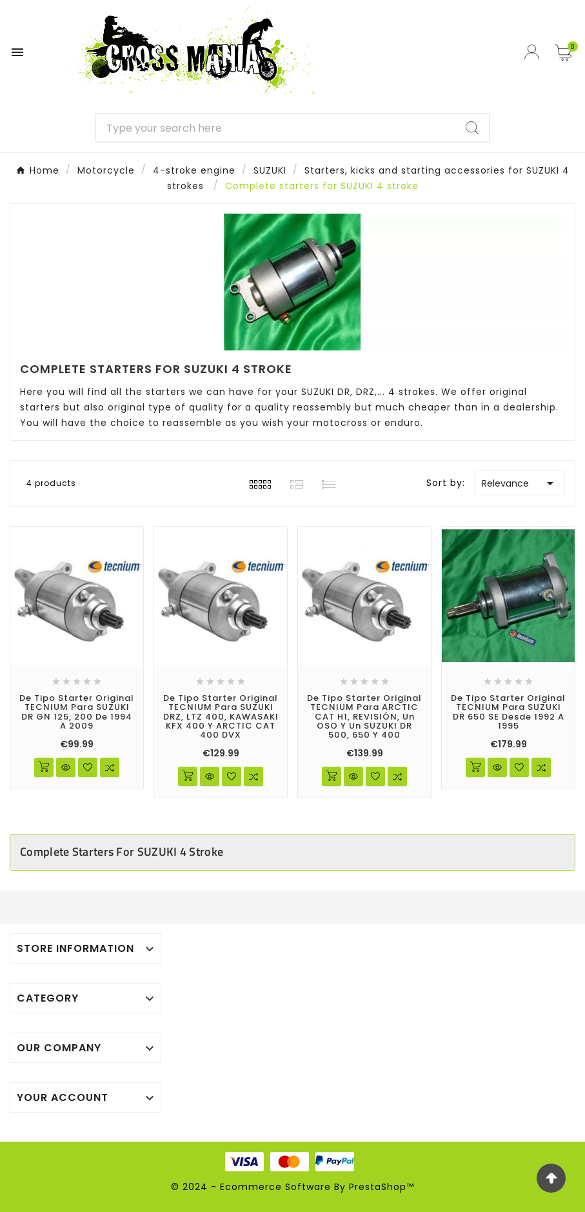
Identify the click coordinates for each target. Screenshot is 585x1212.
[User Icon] (533, 52)
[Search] (276, 127)
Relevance (520, 483)
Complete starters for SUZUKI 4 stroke (121, 851)
